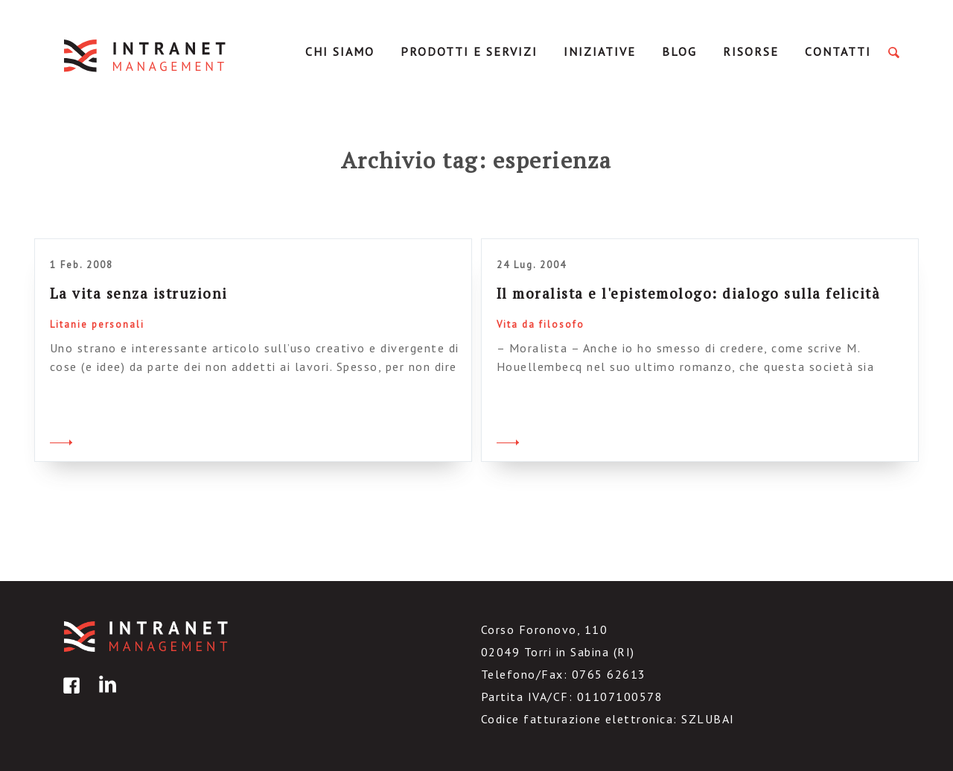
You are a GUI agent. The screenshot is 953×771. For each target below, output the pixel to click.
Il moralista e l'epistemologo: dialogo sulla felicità (689, 293)
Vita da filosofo (540, 324)
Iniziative (600, 51)
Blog (679, 51)
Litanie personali (97, 324)
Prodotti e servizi (469, 51)
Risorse (751, 51)
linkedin (105, 696)
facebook (69, 696)
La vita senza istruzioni (139, 293)
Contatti (838, 51)
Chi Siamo (339, 51)
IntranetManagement (146, 55)
